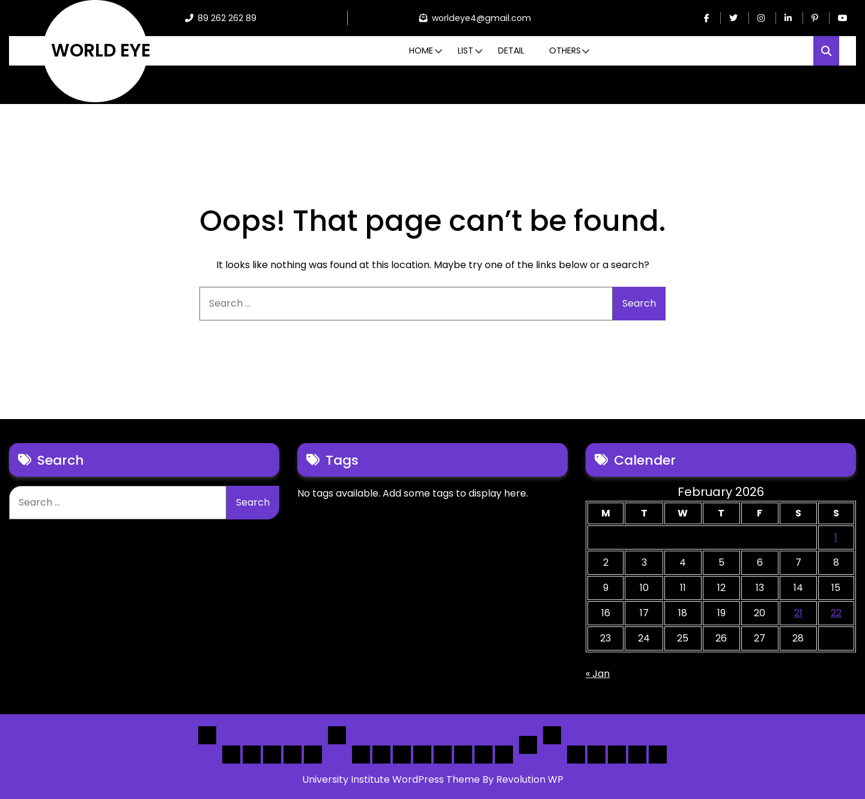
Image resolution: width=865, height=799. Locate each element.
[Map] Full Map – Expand (504, 754)
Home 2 (252, 754)
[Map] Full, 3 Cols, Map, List (443, 754)
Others (565, 50)
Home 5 (313, 754)
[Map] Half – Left (463, 754)
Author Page (576, 754)
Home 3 (272, 754)
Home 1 (231, 754)
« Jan (598, 674)
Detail (511, 50)
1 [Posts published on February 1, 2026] (835, 537)
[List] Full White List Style (381, 754)
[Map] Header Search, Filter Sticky (484, 754)
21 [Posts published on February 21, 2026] (798, 613)
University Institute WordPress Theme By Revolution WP (432, 779)
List (465, 50)
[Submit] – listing (658, 754)
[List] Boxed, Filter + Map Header (361, 754)
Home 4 (293, 754)
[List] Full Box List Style (402, 754)
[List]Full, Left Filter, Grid (422, 754)
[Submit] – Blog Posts (637, 754)
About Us (596, 754)
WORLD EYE (101, 50)
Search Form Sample (617, 754)
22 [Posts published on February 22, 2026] (836, 613)
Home (421, 50)
